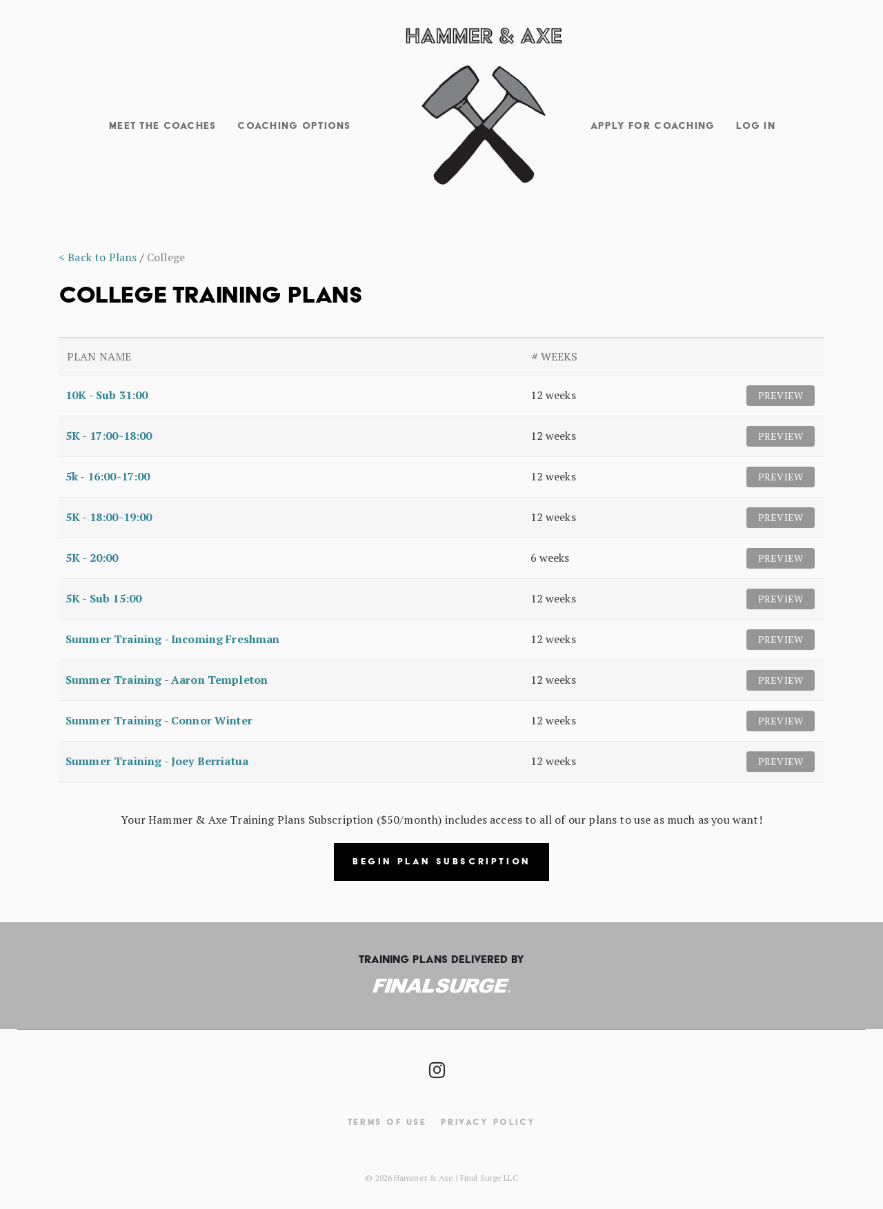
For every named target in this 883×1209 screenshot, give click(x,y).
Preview (780, 395)
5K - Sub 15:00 (103, 598)
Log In (755, 125)
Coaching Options (293, 125)
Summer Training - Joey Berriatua (157, 761)
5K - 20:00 (92, 557)
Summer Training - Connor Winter (159, 720)
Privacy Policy (488, 1122)
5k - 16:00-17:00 (108, 476)
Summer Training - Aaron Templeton (167, 679)
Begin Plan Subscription (441, 861)
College (166, 257)
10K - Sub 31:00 (107, 395)
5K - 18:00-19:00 (109, 517)
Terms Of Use (387, 1122)
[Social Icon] (436, 1066)
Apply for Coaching (653, 125)
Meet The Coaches (162, 125)
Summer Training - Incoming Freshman (173, 639)
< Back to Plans (98, 257)
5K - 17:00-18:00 (109, 435)
